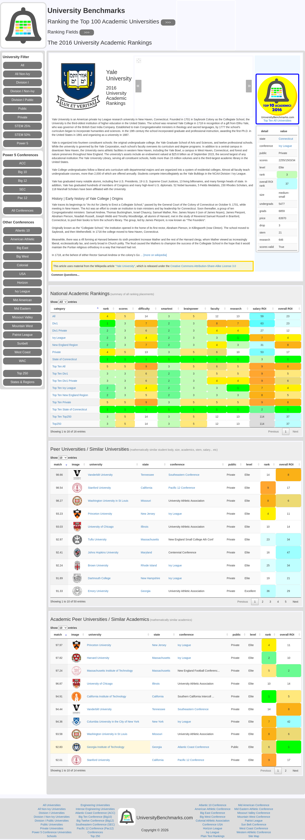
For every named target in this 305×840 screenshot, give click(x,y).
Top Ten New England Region (70, 395)
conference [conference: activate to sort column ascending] (177, 464)
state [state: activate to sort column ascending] (145, 464)
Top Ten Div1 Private (64, 380)
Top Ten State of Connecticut (69, 409)
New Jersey (148, 513)
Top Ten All (58, 366)
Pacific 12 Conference (182, 487)
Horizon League (212, 828)
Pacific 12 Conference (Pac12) (95, 828)
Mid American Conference (253, 805)
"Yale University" (125, 266)
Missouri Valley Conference (253, 812)
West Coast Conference (253, 828)
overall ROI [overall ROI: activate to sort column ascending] (285, 308)
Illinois (144, 526)
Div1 (55, 323)
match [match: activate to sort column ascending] (58, 464)
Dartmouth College (99, 578)
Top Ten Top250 (61, 416)
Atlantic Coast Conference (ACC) (95, 812)
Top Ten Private (61, 402)
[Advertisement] (206, 25)
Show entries (63, 302)
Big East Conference (212, 812)
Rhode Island (149, 565)
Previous (273, 431)
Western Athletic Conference (254, 832)
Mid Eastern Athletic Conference (253, 809)
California (146, 487)
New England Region (65, 344)
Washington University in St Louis (108, 500)
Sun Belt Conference (253, 824)
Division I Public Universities (52, 820)
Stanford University (99, 487)
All (53, 316)
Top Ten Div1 (60, 373)
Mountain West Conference (253, 816)
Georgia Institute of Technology (105, 747)
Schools (52, 836)
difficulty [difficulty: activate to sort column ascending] (144, 308)
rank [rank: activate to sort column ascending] (106, 308)
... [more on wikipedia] (153, 255)
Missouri (146, 500)
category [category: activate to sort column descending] (59, 308)
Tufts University (97, 539)
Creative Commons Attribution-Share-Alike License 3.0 (203, 266)
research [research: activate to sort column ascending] (235, 308)
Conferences (95, 832)
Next (295, 431)
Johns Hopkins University (103, 552)
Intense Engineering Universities (95, 809)
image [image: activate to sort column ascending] (75, 464)
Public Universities (52, 824)
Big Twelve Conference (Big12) (95, 820)
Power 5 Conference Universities (52, 832)
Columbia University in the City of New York (113, 721)
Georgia (146, 591)
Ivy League (285, 145)
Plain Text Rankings (213, 836)
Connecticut (286, 138)
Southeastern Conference (184, 474)
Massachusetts (150, 539)
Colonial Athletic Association (212, 820)
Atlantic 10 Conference (212, 805)
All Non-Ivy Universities (52, 809)
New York (158, 721)
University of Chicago (101, 526)
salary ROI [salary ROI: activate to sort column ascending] (259, 308)
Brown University (98, 565)
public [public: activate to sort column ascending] (232, 464)
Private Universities (51, 828)
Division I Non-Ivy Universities (52, 816)
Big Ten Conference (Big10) (95, 816)
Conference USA (212, 824)
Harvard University (98, 657)
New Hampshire (150, 578)
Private (56, 352)
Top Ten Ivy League (64, 387)
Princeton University (100, 513)
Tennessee (147, 474)
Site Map (253, 836)
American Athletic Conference (212, 809)
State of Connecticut (64, 359)
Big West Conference (212, 816)
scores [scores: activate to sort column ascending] (123, 308)
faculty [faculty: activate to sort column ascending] (215, 308)
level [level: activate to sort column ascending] (249, 464)
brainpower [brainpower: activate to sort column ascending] (191, 308)
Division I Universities (52, 812)
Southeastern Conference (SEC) (95, 824)
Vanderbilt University (100, 474)
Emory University (98, 591)
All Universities (52, 805)
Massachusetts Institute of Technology (110, 670)
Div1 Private (59, 330)
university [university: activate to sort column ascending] (96, 464)
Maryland (146, 552)
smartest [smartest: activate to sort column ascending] (166, 308)
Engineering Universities (95, 805)
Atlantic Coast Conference (193, 747)
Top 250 (95, 836)
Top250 (56, 423)
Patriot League (254, 820)
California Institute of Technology (106, 696)
